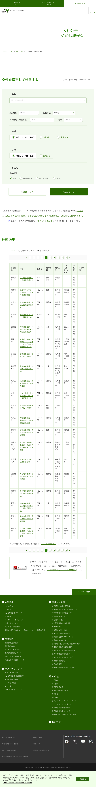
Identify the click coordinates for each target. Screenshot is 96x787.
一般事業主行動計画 (12, 640)
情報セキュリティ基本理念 (12, 763)
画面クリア (28, 205)
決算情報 (55, 693)
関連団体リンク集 (39, 751)
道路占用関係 (57, 677)
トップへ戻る (85, 605)
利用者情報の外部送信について (44, 763)
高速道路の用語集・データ (15, 673)
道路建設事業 (10, 659)
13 (62, 271)
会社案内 (8, 623)
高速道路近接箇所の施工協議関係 (64, 681)
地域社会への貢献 (11, 693)
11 (54, 271)
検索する (70, 205)
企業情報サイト (80, 3)
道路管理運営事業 (11, 656)
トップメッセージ (11, 686)
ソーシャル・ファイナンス (62, 717)
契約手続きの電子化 (59, 653)
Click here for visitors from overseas (17, 783)
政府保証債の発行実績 (60, 704)
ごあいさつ (9, 619)
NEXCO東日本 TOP (16, 3)
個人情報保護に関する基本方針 (13, 757)
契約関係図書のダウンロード (62, 650)
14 (66, 271)
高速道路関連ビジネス (13, 666)
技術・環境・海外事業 (13, 670)
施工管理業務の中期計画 (61, 636)
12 (58, 271)
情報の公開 (9, 643)
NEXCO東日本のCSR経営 (14, 689)
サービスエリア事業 (12, 663)
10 (50, 271)
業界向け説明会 (57, 633)
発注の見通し (57, 640)
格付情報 (55, 711)
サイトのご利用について (11, 751)
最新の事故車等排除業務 (61, 667)
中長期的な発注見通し (60, 643)
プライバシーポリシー (16, 780)
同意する (83, 779)
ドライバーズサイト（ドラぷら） (48, 3)
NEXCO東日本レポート (13, 703)
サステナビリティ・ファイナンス (64, 714)
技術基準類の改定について (62, 626)
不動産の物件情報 (58, 674)
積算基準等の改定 (58, 630)
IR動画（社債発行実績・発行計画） (65, 728)
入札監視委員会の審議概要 (62, 660)
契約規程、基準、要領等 (61, 619)
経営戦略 (8, 630)
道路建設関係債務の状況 (61, 721)
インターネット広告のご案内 (62, 670)
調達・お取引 (22, 51)
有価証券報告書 (57, 700)
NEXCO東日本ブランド (13, 626)
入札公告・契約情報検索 (61, 647)
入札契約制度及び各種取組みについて (66, 623)
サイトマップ (38, 757)
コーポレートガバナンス (14, 633)
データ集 (8, 699)
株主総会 (55, 697)
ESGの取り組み (10, 696)
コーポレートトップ (8, 51)
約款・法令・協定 (11, 636)
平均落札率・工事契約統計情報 (63, 664)
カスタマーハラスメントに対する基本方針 (29, 643)
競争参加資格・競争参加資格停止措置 (66, 657)
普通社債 (55, 707)
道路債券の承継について (61, 724)
